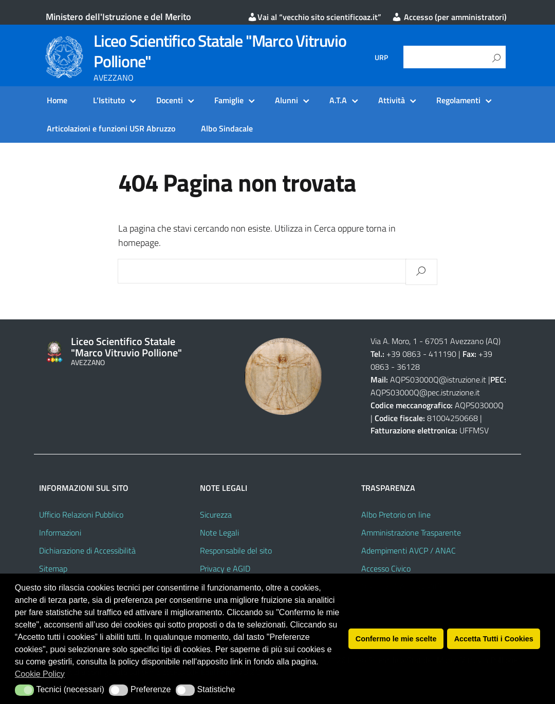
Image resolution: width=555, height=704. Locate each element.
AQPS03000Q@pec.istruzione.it (425, 392)
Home (57, 100)
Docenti (169, 100)
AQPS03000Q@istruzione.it (439, 379)
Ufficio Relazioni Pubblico (81, 514)
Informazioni (60, 532)
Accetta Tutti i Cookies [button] (493, 639)
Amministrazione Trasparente (411, 532)
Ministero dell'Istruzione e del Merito (118, 17)
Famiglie (229, 100)
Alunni (286, 100)
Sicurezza (216, 514)
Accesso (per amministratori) (449, 17)
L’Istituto (109, 100)
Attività (391, 100)
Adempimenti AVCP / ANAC (408, 550)
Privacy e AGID (225, 568)
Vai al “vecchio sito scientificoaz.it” (314, 17)
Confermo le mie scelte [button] (396, 639)
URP (381, 57)
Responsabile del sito (236, 550)
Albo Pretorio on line (396, 514)
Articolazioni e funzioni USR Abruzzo (111, 128)
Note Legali (219, 532)
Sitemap (53, 568)
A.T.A (338, 100)
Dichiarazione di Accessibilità (87, 550)
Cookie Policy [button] (40, 674)
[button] (24, 690)
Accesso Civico (386, 568)
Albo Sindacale (227, 128)
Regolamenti (458, 100)
